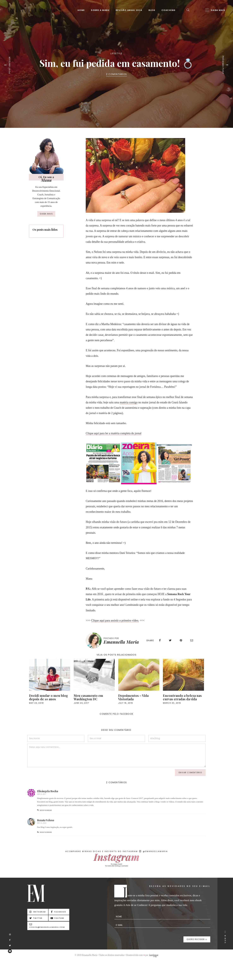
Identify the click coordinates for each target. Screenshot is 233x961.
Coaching (168, 10)
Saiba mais (46, 213)
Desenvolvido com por (142, 955)
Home (81, 10)
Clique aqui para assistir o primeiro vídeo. (115, 620)
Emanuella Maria (121, 642)
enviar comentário (190, 772)
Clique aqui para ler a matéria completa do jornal (113, 433)
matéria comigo (128, 402)
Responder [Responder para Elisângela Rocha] (46, 810)
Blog (152, 10)
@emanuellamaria (153, 851)
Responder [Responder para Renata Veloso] (46, 832)
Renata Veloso (45, 820)
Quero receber (197, 939)
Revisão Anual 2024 (129, 10)
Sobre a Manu (100, 10)
